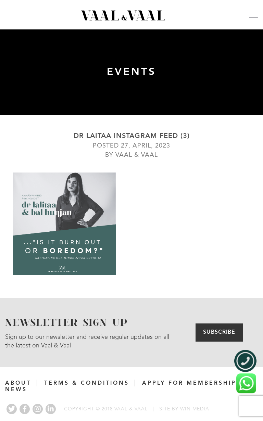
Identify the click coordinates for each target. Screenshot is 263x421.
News (16, 390)
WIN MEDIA (194, 409)
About (18, 383)
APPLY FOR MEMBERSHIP (189, 383)
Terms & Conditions (86, 383)
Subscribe (219, 332)
